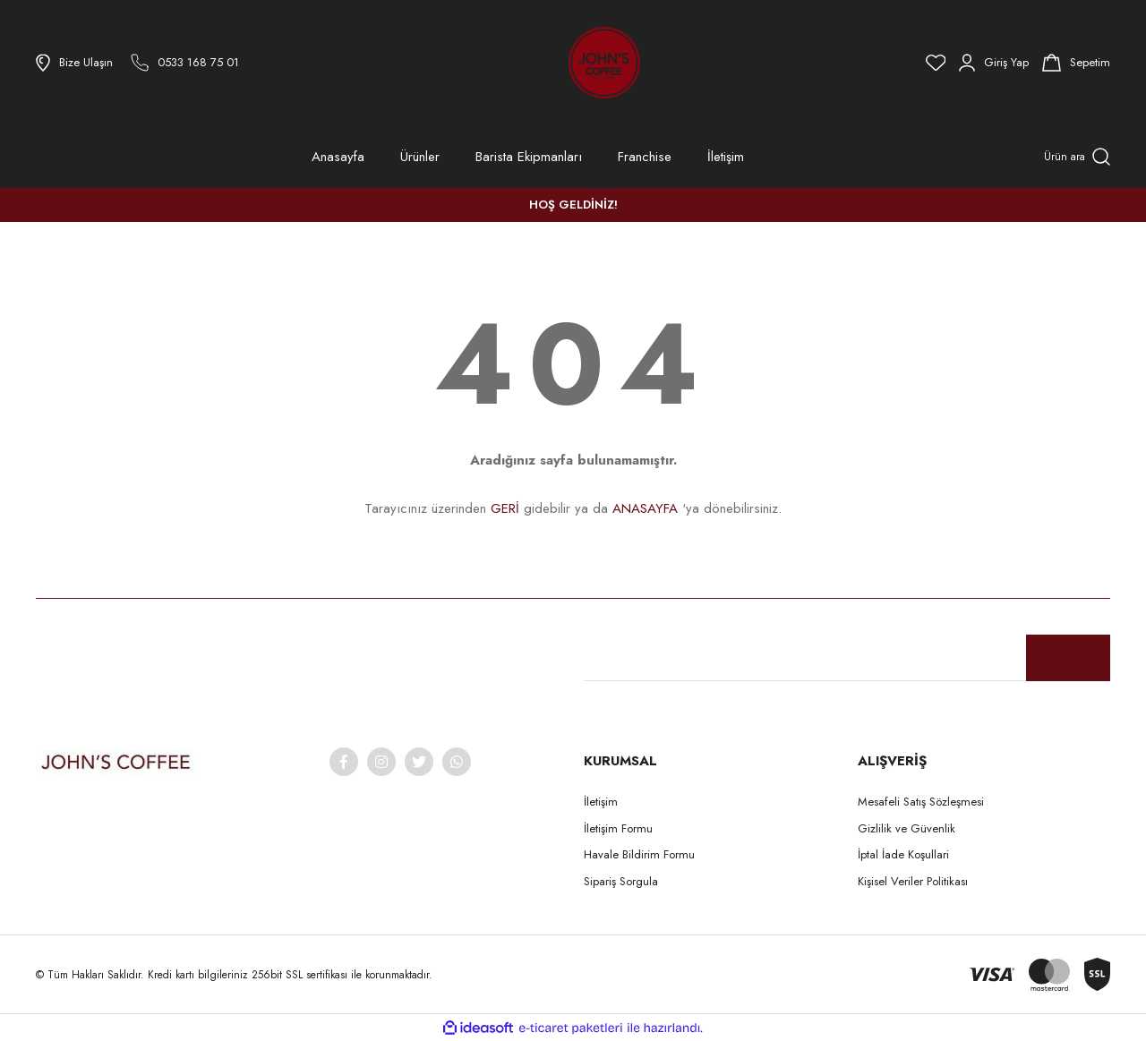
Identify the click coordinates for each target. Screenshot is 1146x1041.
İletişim (725, 156)
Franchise (644, 156)
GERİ (505, 508)
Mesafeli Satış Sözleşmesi (921, 801)
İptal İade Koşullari (903, 854)
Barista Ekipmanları (528, 156)
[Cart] (1076, 62)
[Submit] (1068, 658)
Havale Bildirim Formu (639, 854)
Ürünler (420, 156)
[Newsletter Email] (847, 658)
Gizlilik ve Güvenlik (906, 828)
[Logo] (555, 62)
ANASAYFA (645, 508)
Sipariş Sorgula (621, 881)
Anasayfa (338, 156)
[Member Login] (994, 62)
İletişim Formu (618, 828)
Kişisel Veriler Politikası (913, 881)
